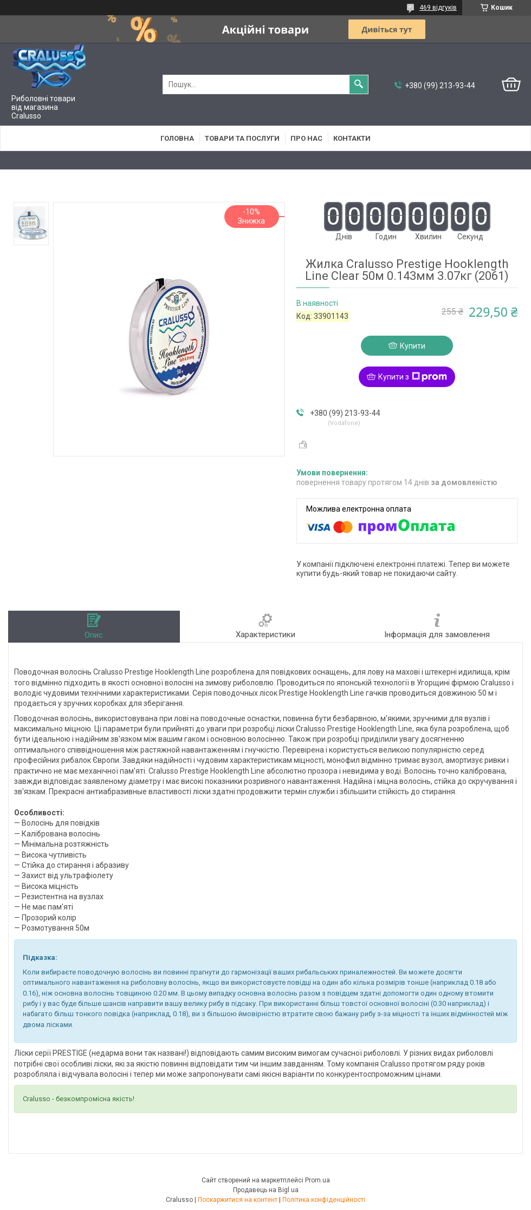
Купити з (412, 377)
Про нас (306, 138)
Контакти (352, 138)
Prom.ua (317, 1180)
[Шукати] (358, 84)
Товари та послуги (242, 138)
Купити (412, 346)
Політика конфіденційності (323, 1200)
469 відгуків (438, 7)
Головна (177, 138)
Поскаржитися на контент (237, 1200)
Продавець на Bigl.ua (266, 1190)
